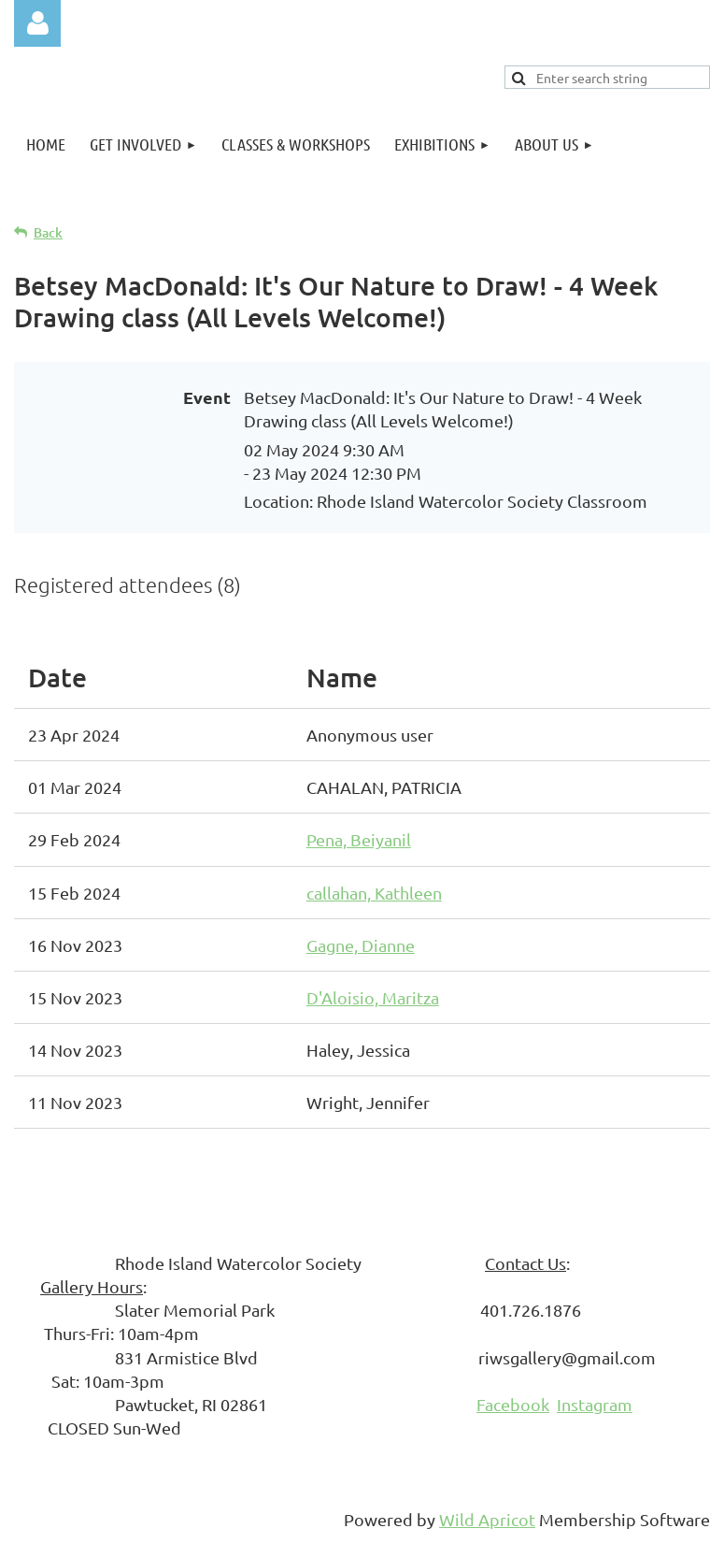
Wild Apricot (487, 1519)
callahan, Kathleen (374, 892)
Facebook (512, 1404)
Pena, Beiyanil (358, 839)
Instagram (594, 1404)
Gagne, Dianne (360, 945)
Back (48, 232)
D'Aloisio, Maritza (372, 997)
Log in (37, 23)
